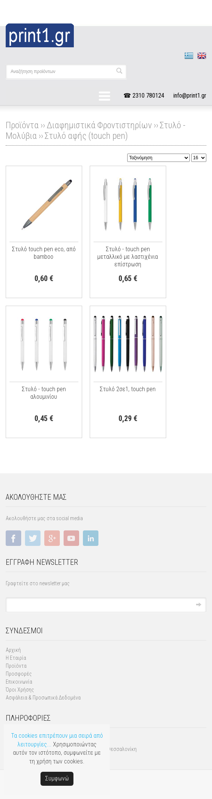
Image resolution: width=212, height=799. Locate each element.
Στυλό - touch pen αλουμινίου (44, 393)
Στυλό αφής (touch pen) (86, 136)
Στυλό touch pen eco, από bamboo (44, 253)
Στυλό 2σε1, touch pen (128, 389)
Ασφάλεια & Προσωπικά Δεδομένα (43, 698)
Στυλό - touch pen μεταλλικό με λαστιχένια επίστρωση (127, 257)
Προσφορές (19, 674)
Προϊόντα (16, 666)
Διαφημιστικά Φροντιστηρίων (99, 125)
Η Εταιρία (16, 658)
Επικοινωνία (19, 682)
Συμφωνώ (57, 778)
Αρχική (13, 650)
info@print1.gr (189, 95)
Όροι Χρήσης (20, 690)
